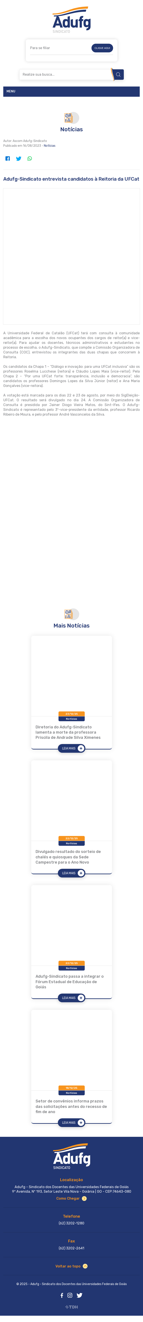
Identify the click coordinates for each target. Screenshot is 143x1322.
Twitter (18, 158)
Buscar (118, 74)
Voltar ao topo (68, 1266)
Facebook (7, 158)
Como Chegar (68, 1198)
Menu (11, 91)
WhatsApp (29, 158)
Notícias (49, 146)
